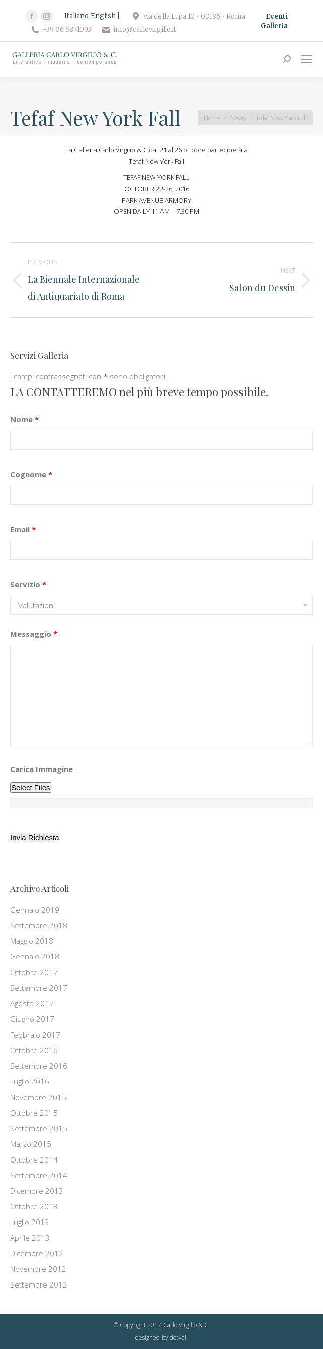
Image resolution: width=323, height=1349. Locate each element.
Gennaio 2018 (34, 956)
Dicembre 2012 (36, 1253)
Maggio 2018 (31, 941)
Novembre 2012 (38, 1269)
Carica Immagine (41, 769)
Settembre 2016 (38, 1066)
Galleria (274, 26)
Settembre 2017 (38, 988)
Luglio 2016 (29, 1081)
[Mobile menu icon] (307, 59)
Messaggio (33, 634)
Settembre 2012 (38, 1284)
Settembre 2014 (38, 1175)
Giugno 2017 (32, 1019)
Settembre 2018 (38, 925)
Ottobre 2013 (34, 1206)
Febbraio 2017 (35, 1035)
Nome (24, 419)
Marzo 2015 (30, 1144)
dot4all (179, 1337)
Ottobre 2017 (34, 972)
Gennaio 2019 (34, 910)
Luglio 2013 (29, 1222)
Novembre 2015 (38, 1097)
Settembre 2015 (38, 1128)
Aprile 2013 (30, 1238)
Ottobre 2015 (34, 1113)
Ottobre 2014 (34, 1159)
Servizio (28, 584)
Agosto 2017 (32, 1003)
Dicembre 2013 (36, 1191)
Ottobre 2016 (34, 1050)
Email (23, 529)
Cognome (31, 474)
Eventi (277, 16)
